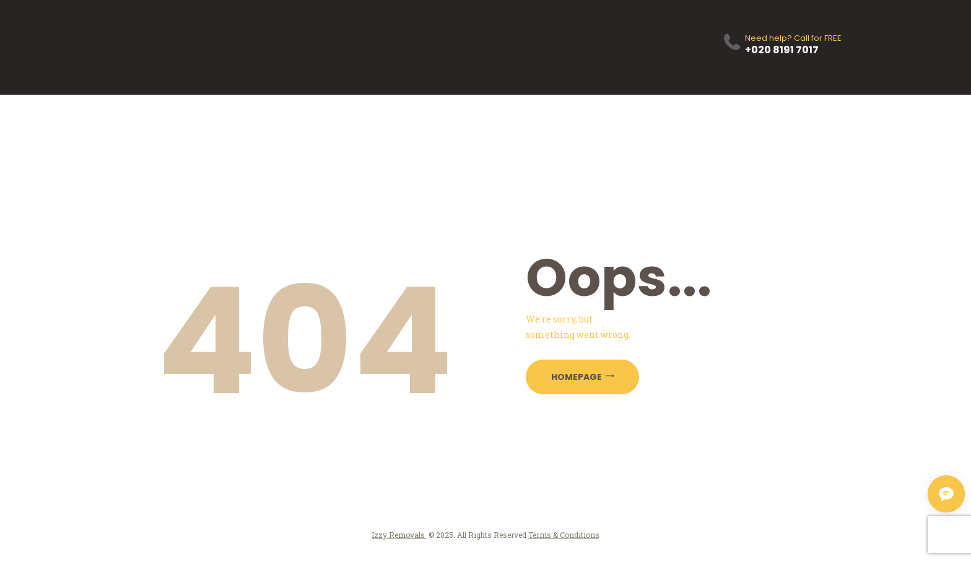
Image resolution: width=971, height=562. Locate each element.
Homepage (576, 377)
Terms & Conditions (563, 535)
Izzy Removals (399, 535)
